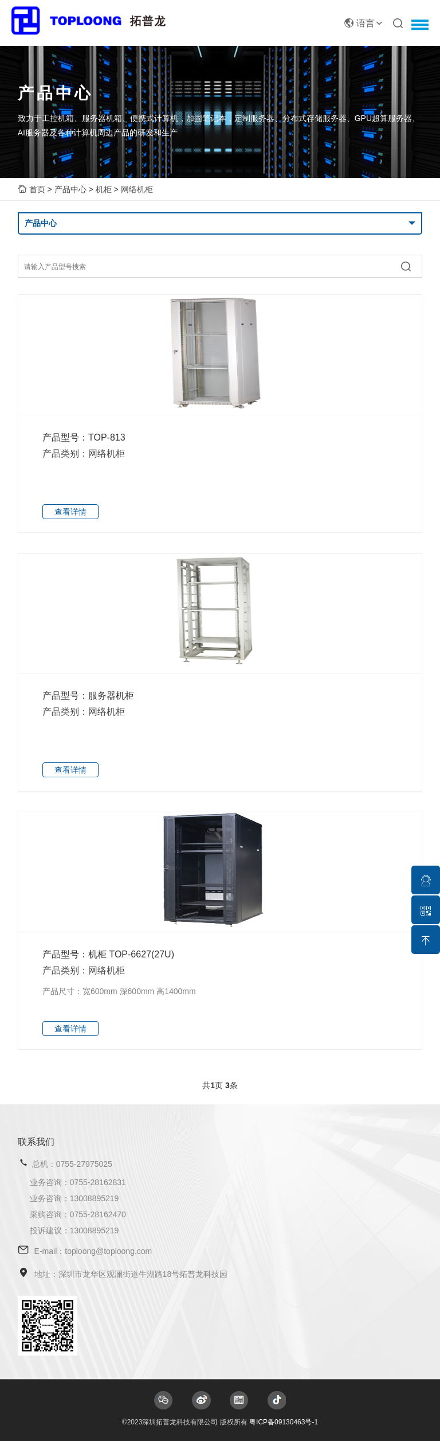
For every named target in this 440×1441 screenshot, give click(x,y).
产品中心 (70, 189)
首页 (37, 189)
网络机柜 (137, 189)
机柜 (104, 189)
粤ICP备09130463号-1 (283, 1422)
